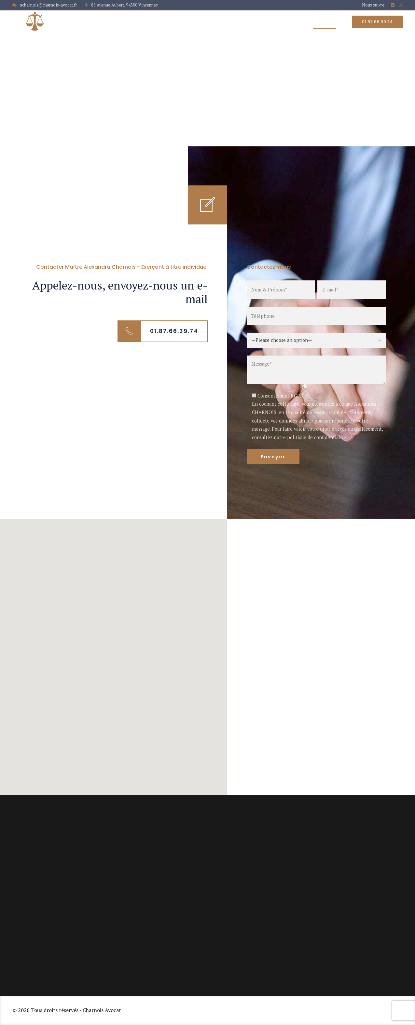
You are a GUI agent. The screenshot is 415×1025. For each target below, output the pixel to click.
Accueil (158, 22)
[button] (113, 651)
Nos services (237, 22)
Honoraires (283, 22)
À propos (195, 22)
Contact (324, 22)
